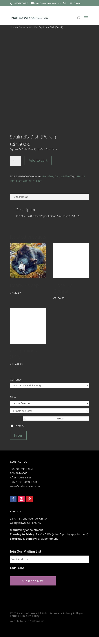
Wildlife (33, 27)
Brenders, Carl (50, 176)
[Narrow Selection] (49, 403)
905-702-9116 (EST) (22, 469)
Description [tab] (21, 197)
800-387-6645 (18, 473)
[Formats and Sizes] (49, 410)
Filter (18, 435)
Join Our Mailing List (25, 551)
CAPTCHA (17, 568)
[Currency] (49, 385)
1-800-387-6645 (20, 3)
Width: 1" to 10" (32, 180)
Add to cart (38, 160)
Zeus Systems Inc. (34, 621)
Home (13, 27)
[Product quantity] (15, 161)
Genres (23, 27)
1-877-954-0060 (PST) (23, 482)
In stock (19, 426)
